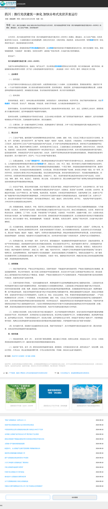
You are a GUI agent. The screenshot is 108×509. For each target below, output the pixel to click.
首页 (29, 12)
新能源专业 (91, 12)
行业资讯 (37, 12)
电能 (28, 356)
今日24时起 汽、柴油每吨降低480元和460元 (74, 373)
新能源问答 (102, 12)
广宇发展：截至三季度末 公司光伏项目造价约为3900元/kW (28, 373)
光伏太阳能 (69, 12)
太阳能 (33, 356)
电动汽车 (15, 356)
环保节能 (58, 12)
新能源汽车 (48, 12)
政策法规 (80, 12)
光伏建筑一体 (22, 356)
